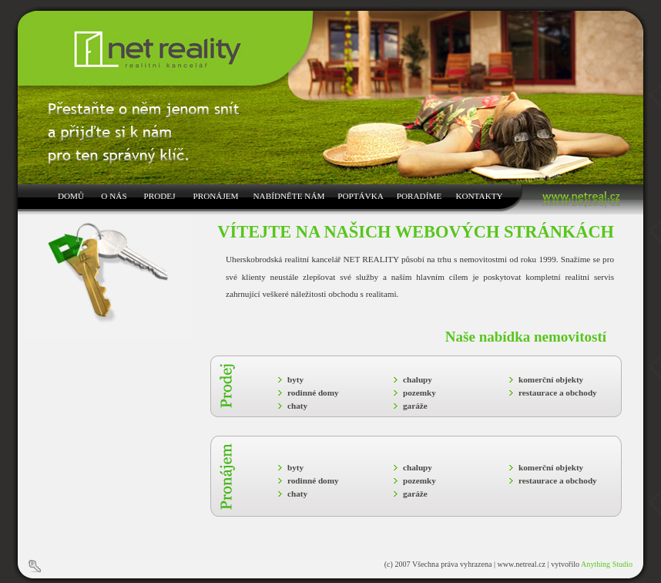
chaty (297, 405)
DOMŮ (71, 196)
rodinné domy (313, 392)
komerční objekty (550, 379)
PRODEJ (159, 196)
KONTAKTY (478, 196)
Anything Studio (606, 564)
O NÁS (113, 196)
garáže (415, 405)
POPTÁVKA (360, 196)
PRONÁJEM (215, 196)
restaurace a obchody (557, 392)
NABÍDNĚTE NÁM (289, 196)
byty (295, 379)
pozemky (419, 392)
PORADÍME (419, 196)
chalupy (417, 379)
